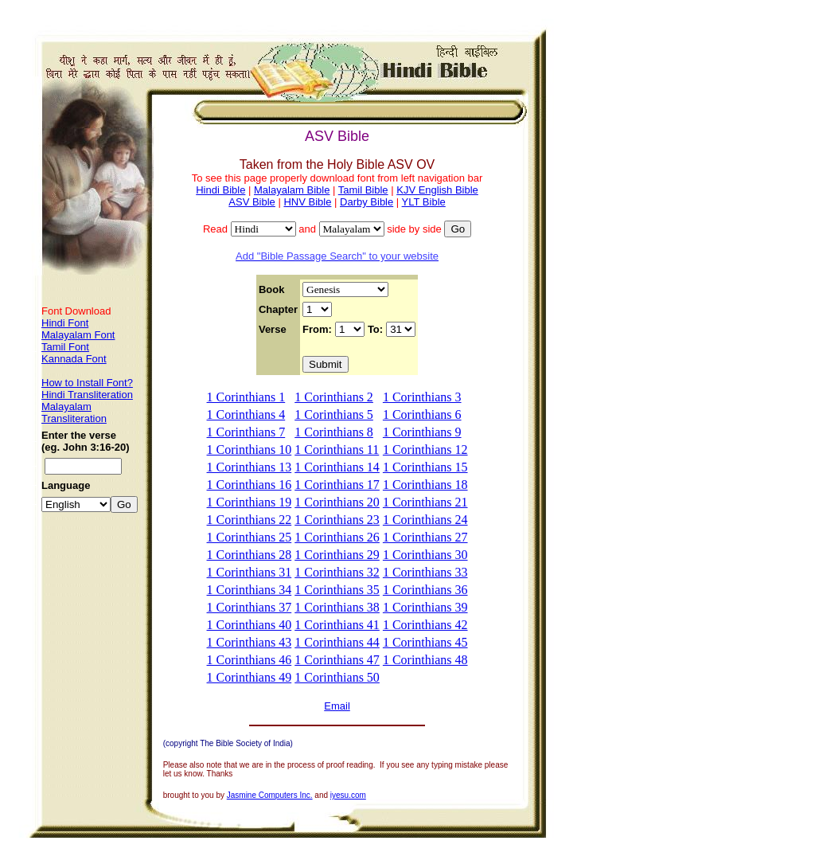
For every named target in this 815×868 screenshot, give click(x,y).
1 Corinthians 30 (425, 554)
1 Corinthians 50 (337, 677)
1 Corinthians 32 (337, 572)
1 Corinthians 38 (337, 607)
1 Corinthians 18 (425, 484)
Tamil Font (65, 347)
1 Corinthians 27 (425, 537)
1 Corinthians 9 (422, 432)
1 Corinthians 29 (337, 554)
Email (337, 706)
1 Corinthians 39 (425, 607)
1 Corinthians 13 (249, 467)
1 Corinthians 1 (246, 397)
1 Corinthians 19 (249, 502)
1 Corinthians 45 (425, 642)
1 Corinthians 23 (337, 519)
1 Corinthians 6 (422, 414)
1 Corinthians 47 (337, 660)
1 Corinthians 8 (333, 432)
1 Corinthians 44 (337, 642)
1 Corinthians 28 (249, 554)
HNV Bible (307, 202)
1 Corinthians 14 (337, 467)
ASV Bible (251, 202)
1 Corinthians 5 (333, 414)
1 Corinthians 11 (336, 449)
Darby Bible (366, 202)
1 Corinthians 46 (249, 660)
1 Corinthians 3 (422, 397)
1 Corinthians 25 (249, 537)
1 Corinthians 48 (425, 660)
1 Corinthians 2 (333, 397)
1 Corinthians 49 (249, 677)
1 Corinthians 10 (249, 449)
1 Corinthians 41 (337, 624)
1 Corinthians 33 (425, 572)
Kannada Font (74, 359)
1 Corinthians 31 (249, 572)
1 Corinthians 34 (249, 589)
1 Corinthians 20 (337, 502)
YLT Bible (424, 202)
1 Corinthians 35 (337, 589)
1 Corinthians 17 (337, 484)
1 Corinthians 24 (425, 519)
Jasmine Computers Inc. (270, 795)
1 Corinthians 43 (249, 642)
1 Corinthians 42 (425, 624)
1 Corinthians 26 (337, 537)
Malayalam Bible (292, 190)
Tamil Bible (363, 190)
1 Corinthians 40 (249, 624)
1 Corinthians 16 (249, 484)
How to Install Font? (87, 383)
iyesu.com (348, 795)
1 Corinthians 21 (425, 502)
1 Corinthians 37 (249, 607)
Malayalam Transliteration (74, 412)
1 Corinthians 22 (249, 519)
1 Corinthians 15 (425, 467)
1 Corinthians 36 (425, 589)
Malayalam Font (78, 335)
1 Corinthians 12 (425, 449)
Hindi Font (64, 323)
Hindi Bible (220, 190)
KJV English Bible (437, 190)
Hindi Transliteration (87, 395)
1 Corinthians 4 (246, 414)
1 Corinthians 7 (246, 432)
